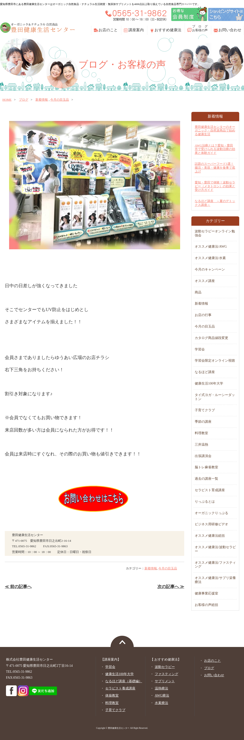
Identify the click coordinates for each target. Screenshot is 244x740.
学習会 (200, 349)
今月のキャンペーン (210, 269)
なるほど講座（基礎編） (123, 681)
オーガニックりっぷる (211, 513)
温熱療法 (161, 688)
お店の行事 (203, 315)
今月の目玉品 (59, 99)
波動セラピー (165, 667)
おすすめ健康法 (168, 30)
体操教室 (112, 695)
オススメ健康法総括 (210, 535)
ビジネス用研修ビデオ (211, 524)
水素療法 (161, 703)
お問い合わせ (229, 30)
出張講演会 (203, 456)
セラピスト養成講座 (120, 688)
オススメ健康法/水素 (210, 258)
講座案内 (136, 30)
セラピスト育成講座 (210, 490)
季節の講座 (203, 421)
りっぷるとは (205, 501)
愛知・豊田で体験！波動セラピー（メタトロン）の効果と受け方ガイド (215, 186)
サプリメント (165, 681)
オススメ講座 (205, 281)
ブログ (23, 99)
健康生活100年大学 (209, 383)
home (6, 99)
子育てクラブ (205, 410)
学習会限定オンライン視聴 (215, 360)
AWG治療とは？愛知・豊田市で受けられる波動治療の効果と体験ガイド (215, 149)
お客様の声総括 (206, 605)
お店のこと (108, 30)
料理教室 (201, 433)
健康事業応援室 (206, 593)
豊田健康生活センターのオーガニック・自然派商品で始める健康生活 (215, 130)
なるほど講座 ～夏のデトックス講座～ (215, 203)
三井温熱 (201, 444)
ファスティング (166, 674)
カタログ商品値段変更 (211, 338)
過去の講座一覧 (206, 478)
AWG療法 (162, 695)
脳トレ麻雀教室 (206, 467)
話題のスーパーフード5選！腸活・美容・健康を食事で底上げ (215, 167)
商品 (198, 292)
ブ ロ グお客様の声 (200, 28)
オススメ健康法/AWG (211, 246)
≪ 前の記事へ (18, 586)
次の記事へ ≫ (170, 586)
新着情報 (41, 99)
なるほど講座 (205, 372)
